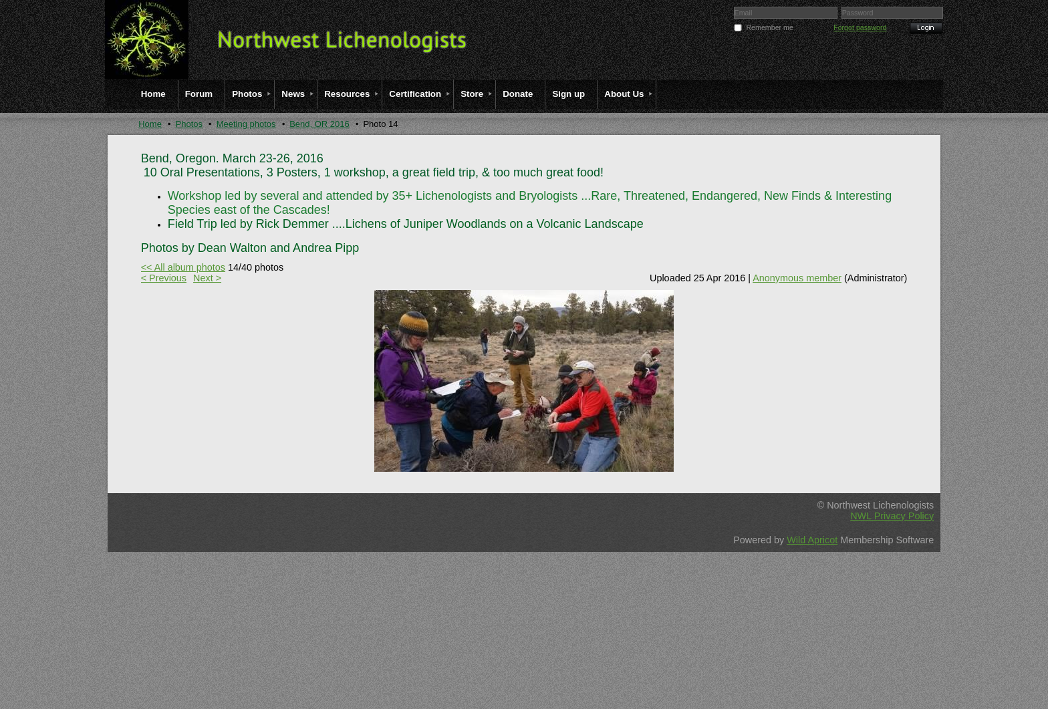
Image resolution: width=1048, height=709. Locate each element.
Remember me (769, 27)
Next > (207, 278)
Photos (189, 124)
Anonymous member (797, 278)
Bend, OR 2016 (319, 124)
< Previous (163, 278)
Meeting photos (246, 124)
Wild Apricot (812, 540)
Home (150, 124)
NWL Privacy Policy (892, 516)
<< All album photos (183, 267)
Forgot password (859, 27)
